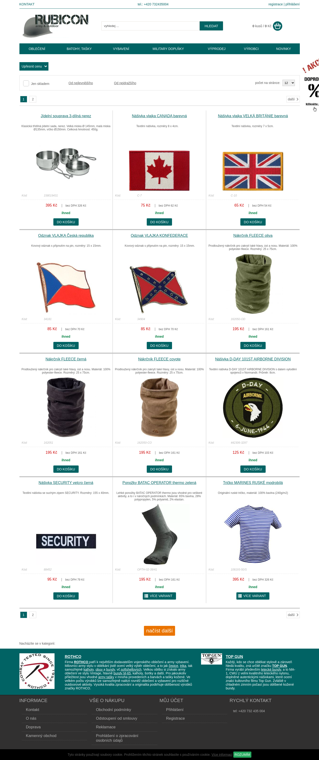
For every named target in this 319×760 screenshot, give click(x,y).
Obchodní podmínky (113, 709)
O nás (31, 718)
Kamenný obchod (41, 736)
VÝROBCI (251, 49)
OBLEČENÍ (37, 49)
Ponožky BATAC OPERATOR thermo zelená (159, 483)
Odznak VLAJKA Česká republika (66, 236)
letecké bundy (271, 669)
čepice (173, 666)
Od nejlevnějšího (81, 83)
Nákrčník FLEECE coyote (159, 359)
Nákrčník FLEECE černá (66, 359)
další (293, 99)
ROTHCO (73, 656)
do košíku (66, 222)
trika (183, 666)
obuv (99, 669)
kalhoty (89, 669)
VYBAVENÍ (121, 49)
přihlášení (293, 4)
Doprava (33, 727)
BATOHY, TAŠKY (79, 49)
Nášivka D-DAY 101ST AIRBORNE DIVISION (253, 359)
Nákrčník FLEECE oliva (252, 236)
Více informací (222, 754)
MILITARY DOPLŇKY (168, 49)
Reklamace (106, 727)
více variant (158, 596)
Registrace (175, 718)
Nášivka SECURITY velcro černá (66, 483)
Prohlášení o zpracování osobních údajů (117, 738)
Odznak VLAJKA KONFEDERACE (159, 236)
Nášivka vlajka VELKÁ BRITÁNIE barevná (253, 116)
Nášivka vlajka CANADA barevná (159, 116)
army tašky (106, 677)
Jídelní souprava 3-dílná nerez (66, 116)
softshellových (131, 669)
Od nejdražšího (125, 83)
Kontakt (27, 4)
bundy (110, 669)
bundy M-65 (122, 673)
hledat (211, 26)
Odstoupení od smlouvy (116, 718)
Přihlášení (175, 709)
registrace (275, 4)
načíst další (159, 631)
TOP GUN (234, 656)
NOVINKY (283, 49)
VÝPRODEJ (216, 49)
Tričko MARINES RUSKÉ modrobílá (253, 483)
